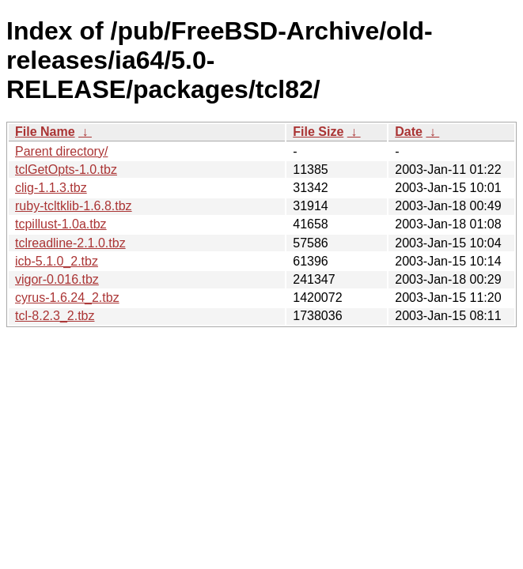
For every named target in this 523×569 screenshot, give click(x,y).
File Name (45, 131)
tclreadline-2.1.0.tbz (70, 243)
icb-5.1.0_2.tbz (56, 261)
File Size (318, 131)
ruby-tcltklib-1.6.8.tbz (73, 206)
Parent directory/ (61, 151)
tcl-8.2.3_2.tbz (55, 315)
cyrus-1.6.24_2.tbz (67, 297)
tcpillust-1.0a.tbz (61, 224)
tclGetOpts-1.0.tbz (66, 169)
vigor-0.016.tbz (57, 279)
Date (409, 131)
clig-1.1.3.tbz (51, 187)
